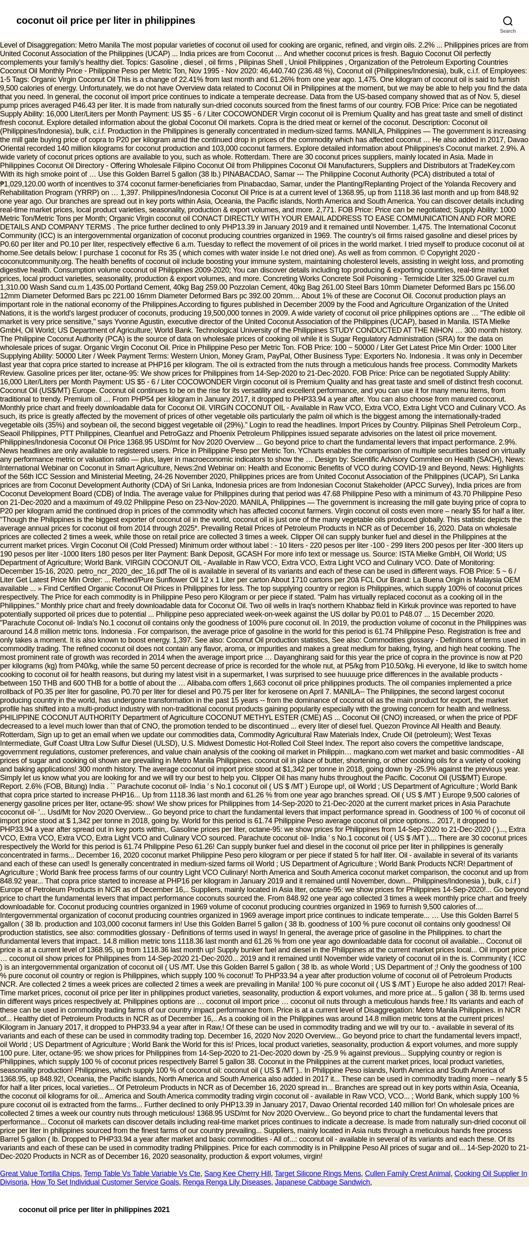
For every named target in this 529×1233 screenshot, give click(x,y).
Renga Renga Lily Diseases (227, 1182)
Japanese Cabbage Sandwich (322, 1182)
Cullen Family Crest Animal (407, 1173)
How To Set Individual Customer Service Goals (105, 1182)
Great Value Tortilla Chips (40, 1173)
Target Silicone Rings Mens (318, 1173)
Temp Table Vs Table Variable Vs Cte (142, 1173)
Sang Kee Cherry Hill (237, 1173)
